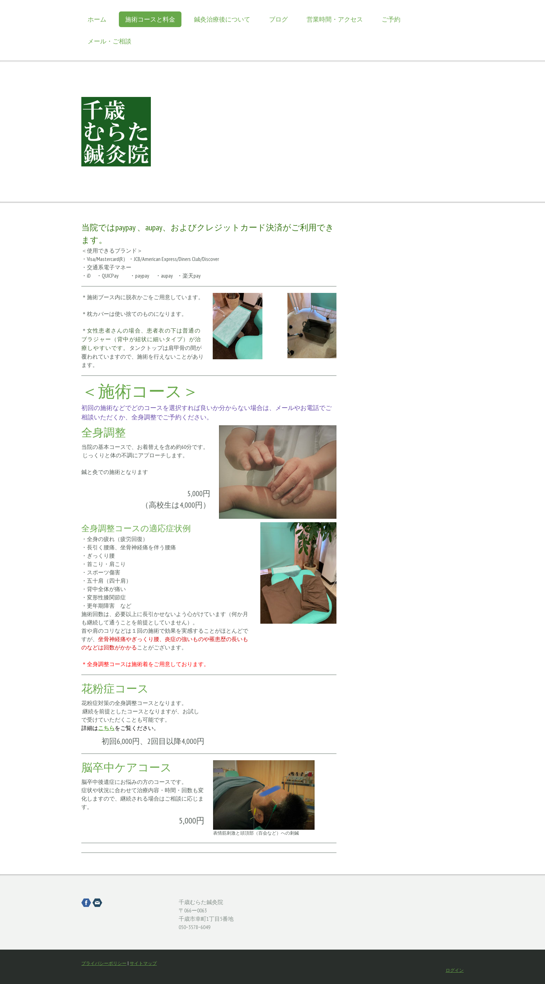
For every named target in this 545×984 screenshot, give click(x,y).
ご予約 (391, 19)
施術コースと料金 (150, 19)
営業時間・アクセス (335, 19)
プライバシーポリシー (104, 963)
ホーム (97, 19)
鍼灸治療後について (222, 19)
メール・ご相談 (109, 41)
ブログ (278, 19)
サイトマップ (143, 963)
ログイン (455, 970)
